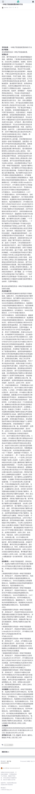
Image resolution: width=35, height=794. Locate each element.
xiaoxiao (6, 7)
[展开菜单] (3, 1)
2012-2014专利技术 (8, 744)
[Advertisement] (15, 27)
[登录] (33, 1)
